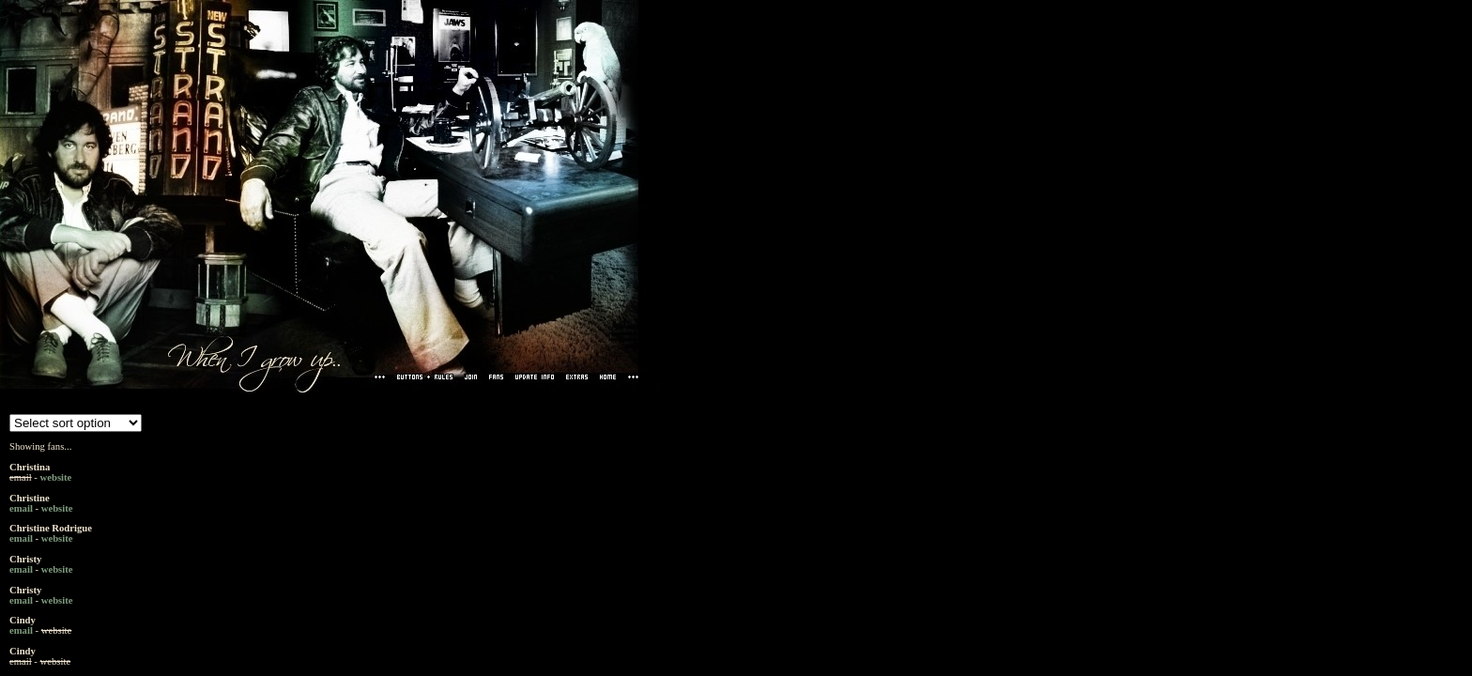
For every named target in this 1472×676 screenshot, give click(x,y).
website (56, 477)
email (21, 508)
